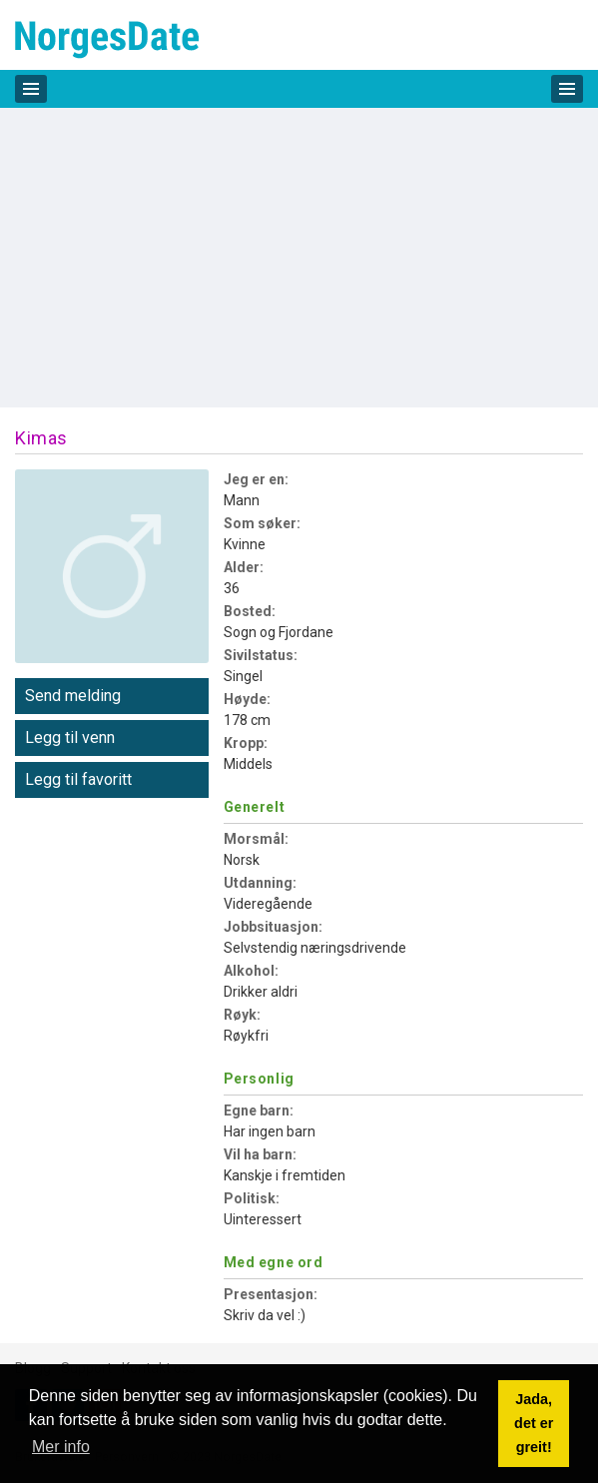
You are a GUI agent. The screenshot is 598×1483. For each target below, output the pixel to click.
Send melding (73, 695)
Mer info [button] (61, 1446)
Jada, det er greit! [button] (533, 1423)
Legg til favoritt (78, 779)
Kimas (41, 437)
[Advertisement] (299, 257)
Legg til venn (70, 737)
